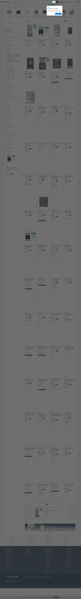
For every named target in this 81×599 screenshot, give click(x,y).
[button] (38, 2)
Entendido (58, 13)
